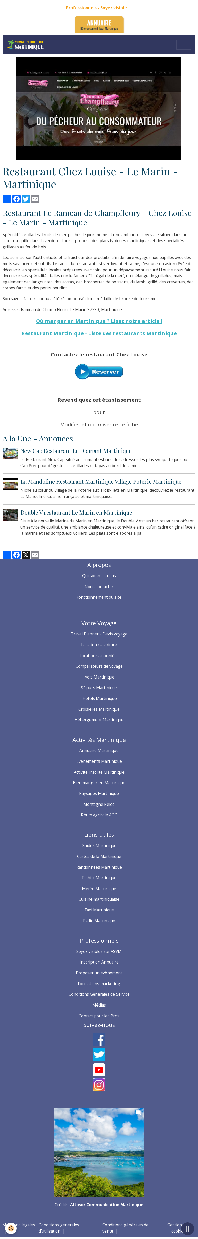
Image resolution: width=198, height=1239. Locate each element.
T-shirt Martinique (99, 878)
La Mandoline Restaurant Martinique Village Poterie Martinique (101, 481)
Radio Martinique (99, 921)
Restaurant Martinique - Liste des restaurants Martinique (99, 333)
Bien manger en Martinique (99, 782)
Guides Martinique (99, 845)
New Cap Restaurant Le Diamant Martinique (76, 450)
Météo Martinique (99, 888)
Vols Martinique (99, 677)
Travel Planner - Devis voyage (99, 634)
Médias (99, 1005)
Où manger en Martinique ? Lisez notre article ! (99, 320)
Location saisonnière (99, 655)
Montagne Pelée (99, 804)
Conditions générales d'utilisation (59, 1228)
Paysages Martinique (99, 793)
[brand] (26, 45)
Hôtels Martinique (99, 698)
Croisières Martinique (99, 709)
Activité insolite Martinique (99, 772)
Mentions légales (18, 1225)
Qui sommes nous (99, 576)
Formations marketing (99, 983)
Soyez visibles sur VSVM (99, 951)
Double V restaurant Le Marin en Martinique (76, 512)
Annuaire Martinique (99, 750)
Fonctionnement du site (99, 597)
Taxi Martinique (99, 910)
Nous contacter (99, 586)
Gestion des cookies (178, 1228)
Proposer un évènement (99, 973)
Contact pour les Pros (99, 1016)
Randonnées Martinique (99, 867)
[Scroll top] (187, 1228)
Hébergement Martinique (99, 720)
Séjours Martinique (99, 687)
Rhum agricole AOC (99, 815)
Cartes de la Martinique (99, 856)
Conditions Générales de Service (99, 994)
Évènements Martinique (99, 761)
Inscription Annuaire (99, 962)
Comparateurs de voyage (99, 666)
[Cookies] (11, 1228)
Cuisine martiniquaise (99, 899)
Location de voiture (99, 645)
